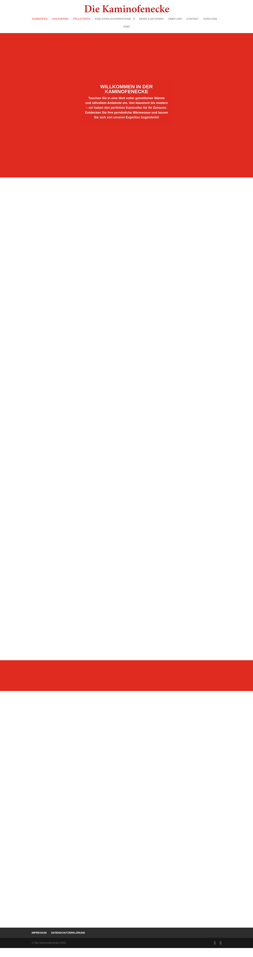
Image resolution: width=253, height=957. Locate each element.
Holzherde (60, 19)
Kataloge (210, 19)
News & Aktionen (151, 19)
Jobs (126, 26)
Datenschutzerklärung (68, 941)
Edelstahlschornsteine (113, 19)
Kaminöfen (39, 19)
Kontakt (193, 19)
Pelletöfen (81, 19)
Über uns (175, 19)
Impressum (39, 941)
